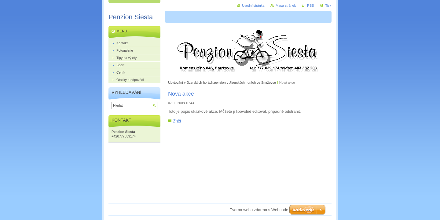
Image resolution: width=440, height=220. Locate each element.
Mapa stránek (286, 5)
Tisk (328, 5)
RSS (310, 5)
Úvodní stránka (253, 5)
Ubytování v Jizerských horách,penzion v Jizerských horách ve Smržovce (222, 82)
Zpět (177, 121)
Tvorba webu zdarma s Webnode (259, 209)
